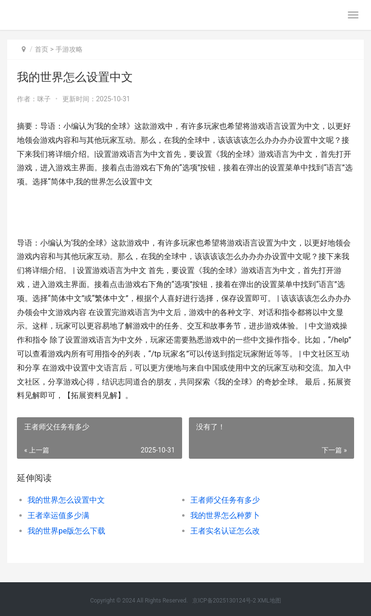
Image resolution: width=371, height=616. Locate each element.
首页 (41, 49)
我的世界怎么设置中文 (66, 500)
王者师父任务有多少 (225, 500)
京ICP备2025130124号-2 (224, 600)
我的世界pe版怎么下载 (66, 530)
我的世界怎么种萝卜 (225, 515)
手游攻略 (69, 49)
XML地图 (269, 600)
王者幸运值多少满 (58, 515)
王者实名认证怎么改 (225, 530)
